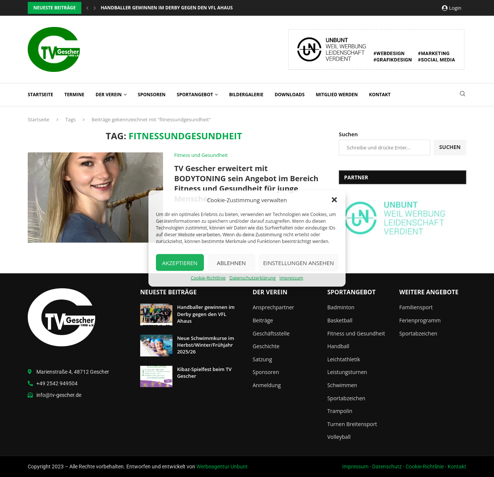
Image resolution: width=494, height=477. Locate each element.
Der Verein (109, 94)
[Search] (462, 94)
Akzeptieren (180, 262)
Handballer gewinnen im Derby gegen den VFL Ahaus (206, 314)
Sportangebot (195, 94)
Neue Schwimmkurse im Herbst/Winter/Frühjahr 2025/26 (205, 345)
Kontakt (380, 94)
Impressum (291, 278)
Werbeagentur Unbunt (222, 467)
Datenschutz (387, 467)
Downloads (290, 94)
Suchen (348, 134)
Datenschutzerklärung (252, 278)
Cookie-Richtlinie (208, 278)
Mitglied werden (337, 94)
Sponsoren (152, 94)
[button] (334, 200)
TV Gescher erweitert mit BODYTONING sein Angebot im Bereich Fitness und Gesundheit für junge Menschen (246, 183)
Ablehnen (231, 262)
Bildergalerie (246, 94)
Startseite (40, 94)
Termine (74, 94)
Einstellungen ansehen (298, 262)
